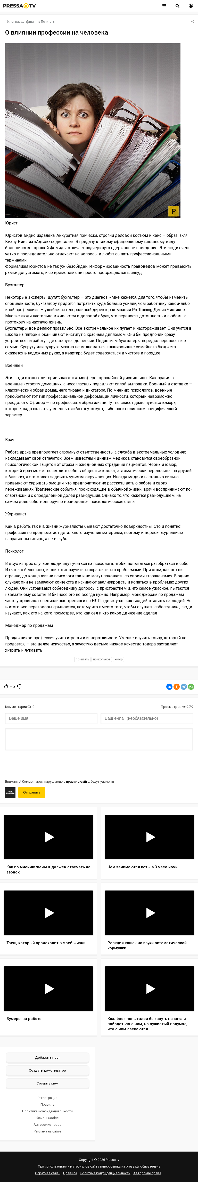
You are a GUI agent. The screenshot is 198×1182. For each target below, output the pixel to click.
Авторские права (47, 1125)
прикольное (101, 659)
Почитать (47, 21)
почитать (82, 659)
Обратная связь (47, 1173)
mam (33, 21)
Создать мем (47, 1083)
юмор (118, 659)
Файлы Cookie (47, 1118)
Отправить (31, 792)
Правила (47, 1104)
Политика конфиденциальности (47, 1111)
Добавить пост (47, 1057)
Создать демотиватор (47, 1070)
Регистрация (47, 1098)
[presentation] (44, 764)
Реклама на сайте (47, 1131)
